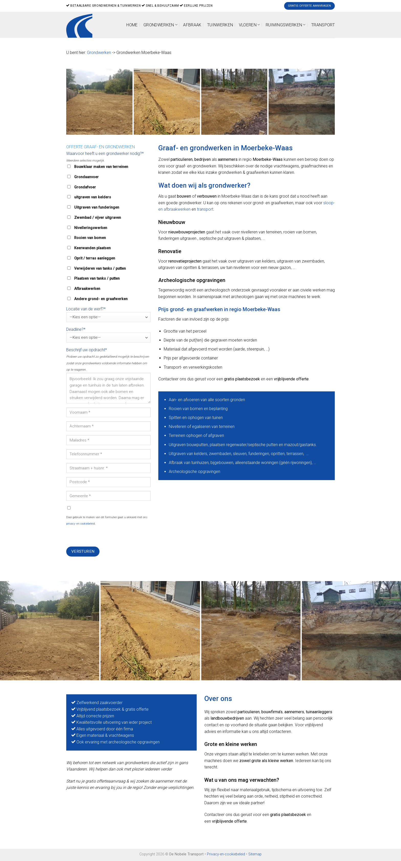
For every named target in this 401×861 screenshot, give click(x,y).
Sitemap (255, 854)
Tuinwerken (220, 24)
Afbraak (192, 24)
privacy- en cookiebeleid (80, 523)
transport (205, 209)
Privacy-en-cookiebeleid (226, 854)
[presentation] (105, 537)
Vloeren (249, 24)
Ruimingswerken (286, 24)
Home (132, 24)
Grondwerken (160, 24)
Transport (323, 24)
